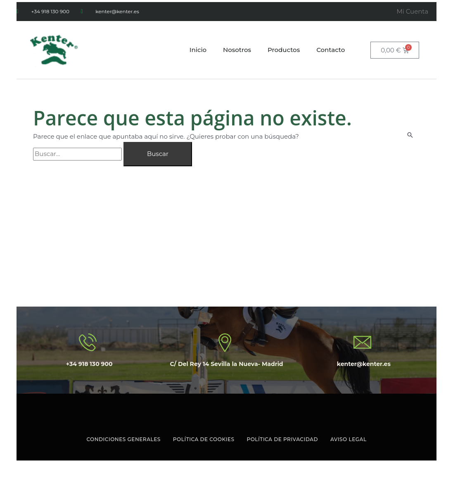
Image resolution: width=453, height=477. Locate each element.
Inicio (198, 50)
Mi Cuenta (412, 11)
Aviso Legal (348, 439)
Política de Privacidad (282, 439)
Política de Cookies (204, 439)
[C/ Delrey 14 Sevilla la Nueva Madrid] (226, 249)
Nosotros (237, 50)
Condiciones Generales (123, 439)
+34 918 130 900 (89, 364)
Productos (284, 50)
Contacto (330, 50)
